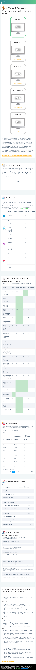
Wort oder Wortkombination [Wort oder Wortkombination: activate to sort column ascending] (6, 438)
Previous (9, 471)
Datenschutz (18, 668)
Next (32, 471)
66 (28, 471)
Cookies (7, 665)
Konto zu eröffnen (21, 153)
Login (33, 2)
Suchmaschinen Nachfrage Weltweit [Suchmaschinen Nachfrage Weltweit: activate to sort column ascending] (17, 438)
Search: (10, 432)
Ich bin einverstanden (24, 668)
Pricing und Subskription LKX (8, 661)
